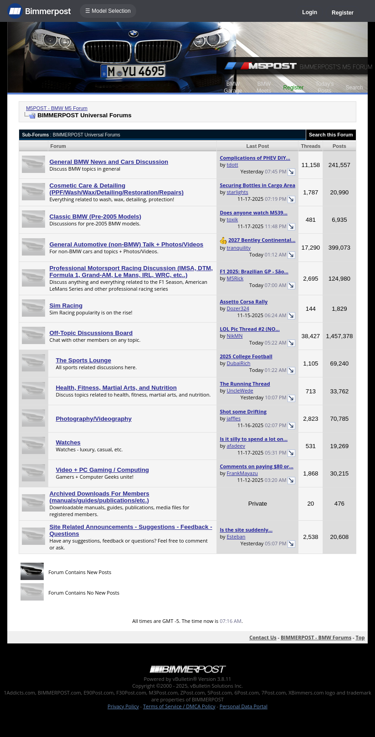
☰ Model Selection (108, 11)
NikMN (235, 335)
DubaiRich (239, 363)
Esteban (236, 536)
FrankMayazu (242, 473)
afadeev (236, 445)
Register (343, 13)
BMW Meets (264, 87)
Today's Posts (324, 87)
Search (354, 87)
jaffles (234, 418)
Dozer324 (238, 308)
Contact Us (263, 637)
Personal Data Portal (243, 706)
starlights (237, 191)
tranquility (239, 247)
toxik (232, 219)
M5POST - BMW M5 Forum (56, 108)
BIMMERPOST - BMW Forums (316, 637)
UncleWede (240, 390)
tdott (232, 164)
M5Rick (235, 278)
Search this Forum (331, 134)
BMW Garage (233, 87)
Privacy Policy (123, 706)
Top (360, 637)
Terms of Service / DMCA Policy (179, 706)
